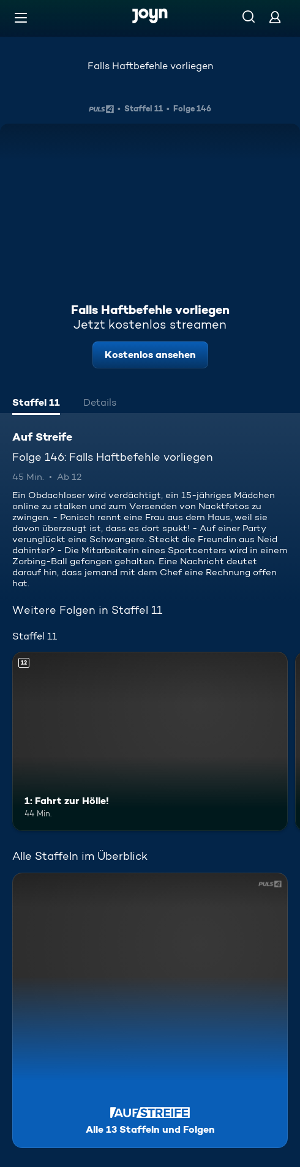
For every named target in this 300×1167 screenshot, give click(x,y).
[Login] (274, 17)
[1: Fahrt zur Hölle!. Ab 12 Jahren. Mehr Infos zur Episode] (150, 741)
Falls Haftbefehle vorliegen (150, 66)
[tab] (36, 404)
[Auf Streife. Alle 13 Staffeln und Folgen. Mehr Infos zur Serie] (150, 1010)
